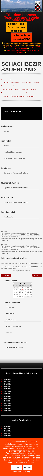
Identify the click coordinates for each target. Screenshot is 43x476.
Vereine (33, 89)
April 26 (22, 283)
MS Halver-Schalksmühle (13, 326)
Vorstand (5, 96)
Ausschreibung (26, 82)
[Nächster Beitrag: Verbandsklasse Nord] (37, 275)
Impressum (30, 96)
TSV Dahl (9, 332)
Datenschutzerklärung (17, 96)
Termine (6, 146)
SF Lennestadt (10, 307)
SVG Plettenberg (11, 320)
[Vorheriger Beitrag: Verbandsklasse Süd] (6, 275)
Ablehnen (27, 468)
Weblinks (25, 89)
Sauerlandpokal (8, 217)
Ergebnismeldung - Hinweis (14, 347)
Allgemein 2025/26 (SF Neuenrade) (14, 158)
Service (17, 89)
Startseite (5, 82)
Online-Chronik (7, 89)
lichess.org (7, 131)
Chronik (36, 82)
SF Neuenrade (10, 313)
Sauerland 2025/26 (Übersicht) (13, 152)
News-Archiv (15, 82)
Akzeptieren (16, 468)
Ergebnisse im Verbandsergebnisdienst (16, 173)
